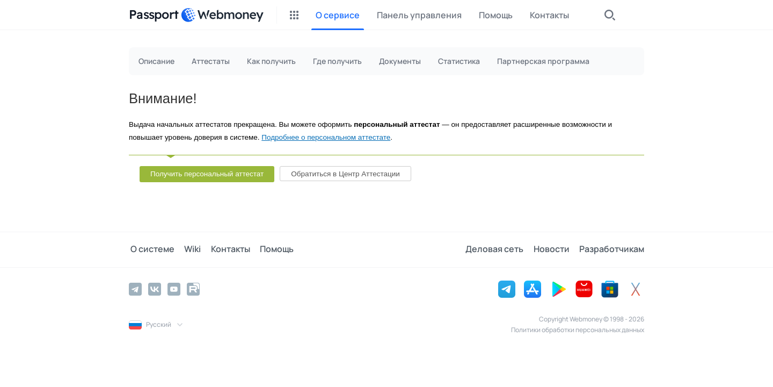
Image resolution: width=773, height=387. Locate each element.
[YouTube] (173, 288)
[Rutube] (193, 288)
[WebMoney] (222, 15)
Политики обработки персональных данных (577, 329)
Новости (553, 249)
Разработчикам (611, 249)
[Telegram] (135, 288)
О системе (151, 249)
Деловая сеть (497, 249)
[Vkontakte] (154, 288)
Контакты (226, 249)
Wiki (189, 249)
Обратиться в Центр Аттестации (345, 174)
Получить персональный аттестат (207, 174)
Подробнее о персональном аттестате (325, 137)
